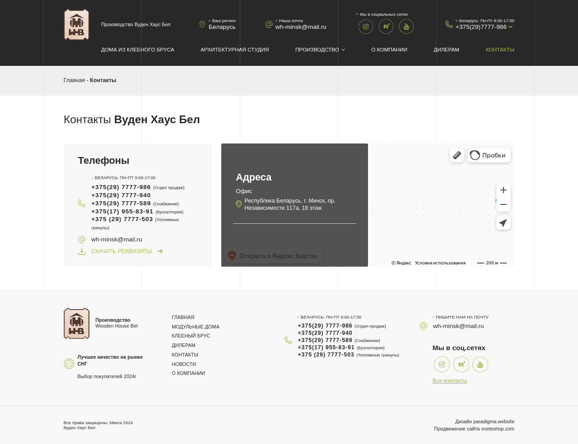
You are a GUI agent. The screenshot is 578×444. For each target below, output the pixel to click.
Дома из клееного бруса (137, 49)
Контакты (500, 49)
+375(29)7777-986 (481, 26)
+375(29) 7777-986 (138, 187)
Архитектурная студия (234, 49)
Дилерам (446, 49)
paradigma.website (493, 421)
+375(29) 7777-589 (135, 203)
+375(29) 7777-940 (121, 195)
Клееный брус (191, 335)
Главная (74, 80)
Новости (184, 364)
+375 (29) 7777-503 (135, 223)
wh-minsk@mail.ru (300, 26)
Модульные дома (195, 326)
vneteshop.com (497, 428)
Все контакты (450, 381)
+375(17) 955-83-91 (137, 211)
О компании (389, 49)
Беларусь (222, 26)
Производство (317, 49)
